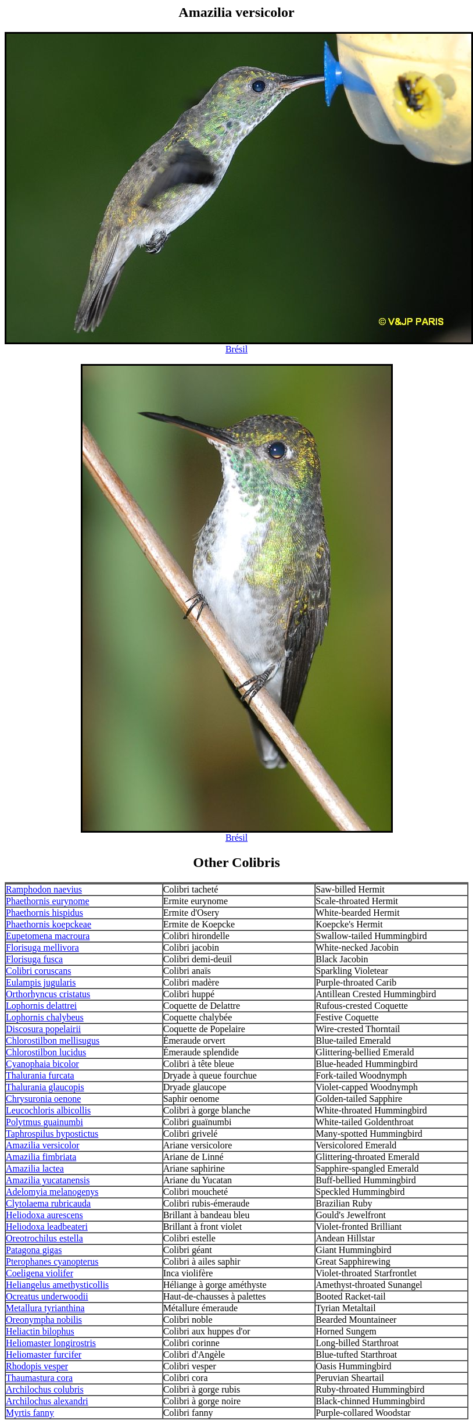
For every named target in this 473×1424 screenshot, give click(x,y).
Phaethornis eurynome (47, 901)
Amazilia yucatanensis (47, 1180)
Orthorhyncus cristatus (48, 994)
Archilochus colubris (45, 1389)
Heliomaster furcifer (43, 1354)
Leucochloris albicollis (48, 1110)
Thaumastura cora (39, 1378)
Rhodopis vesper (37, 1366)
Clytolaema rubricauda (48, 1203)
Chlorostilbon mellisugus (52, 1040)
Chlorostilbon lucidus (46, 1052)
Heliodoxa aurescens (44, 1215)
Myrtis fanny (30, 1413)
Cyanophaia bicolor (42, 1064)
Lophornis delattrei (41, 1006)
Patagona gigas (34, 1250)
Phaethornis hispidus (44, 913)
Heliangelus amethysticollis (57, 1285)
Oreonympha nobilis (44, 1320)
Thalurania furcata (40, 1075)
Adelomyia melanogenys (52, 1192)
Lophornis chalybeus (45, 1017)
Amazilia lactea (35, 1168)
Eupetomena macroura (47, 936)
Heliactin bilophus (40, 1331)
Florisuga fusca (34, 959)
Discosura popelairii (43, 1029)
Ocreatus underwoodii (47, 1296)
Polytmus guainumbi (44, 1122)
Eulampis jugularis (41, 982)
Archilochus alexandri (47, 1401)
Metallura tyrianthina (45, 1308)
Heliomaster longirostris (51, 1343)
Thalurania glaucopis (45, 1087)
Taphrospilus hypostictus (52, 1134)
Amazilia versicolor (43, 1145)
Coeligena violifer (39, 1273)
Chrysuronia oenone (43, 1099)
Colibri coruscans (38, 971)
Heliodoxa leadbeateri (47, 1227)
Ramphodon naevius (44, 889)
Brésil (236, 349)
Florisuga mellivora (42, 947)
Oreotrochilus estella (44, 1238)
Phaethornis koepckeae (48, 924)
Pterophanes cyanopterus (52, 1261)
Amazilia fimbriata (41, 1157)
